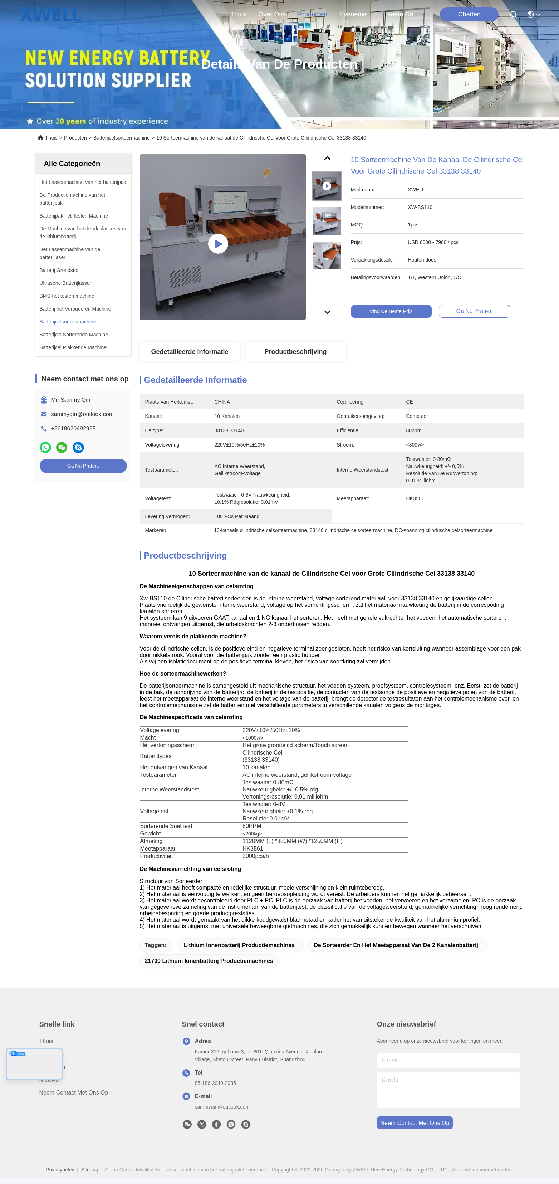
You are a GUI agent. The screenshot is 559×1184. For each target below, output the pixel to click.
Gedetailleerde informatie (189, 351)
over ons (272, 14)
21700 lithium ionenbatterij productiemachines (209, 961)
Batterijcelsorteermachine (121, 138)
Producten (75, 138)
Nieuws (48, 1080)
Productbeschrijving (295, 351)
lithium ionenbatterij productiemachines (239, 945)
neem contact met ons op (403, 14)
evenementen (356, 14)
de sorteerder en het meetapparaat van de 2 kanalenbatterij (396, 945)
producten (312, 14)
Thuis (238, 14)
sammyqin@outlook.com (82, 414)
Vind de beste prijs (397, 311)
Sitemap (90, 1170)
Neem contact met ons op (73, 1093)
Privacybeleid (60, 1170)
